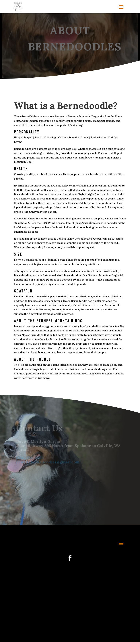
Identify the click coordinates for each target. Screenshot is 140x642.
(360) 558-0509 (30, 458)
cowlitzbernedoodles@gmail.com (48, 462)
